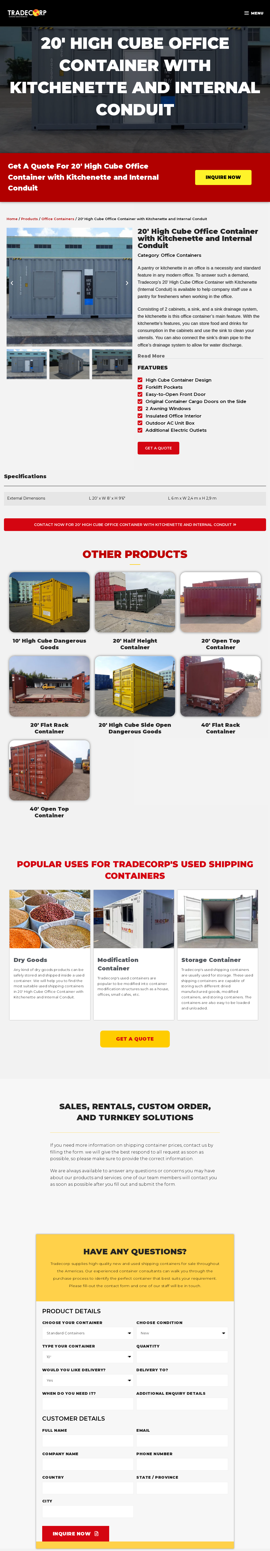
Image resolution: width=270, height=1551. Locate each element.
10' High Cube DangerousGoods (49, 644)
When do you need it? (69, 1393)
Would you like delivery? (74, 1369)
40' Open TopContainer (49, 812)
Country (53, 1477)
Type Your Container (68, 1346)
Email (143, 1430)
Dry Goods (30, 959)
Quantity (148, 1346)
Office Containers (57, 219)
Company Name (60, 1453)
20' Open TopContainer (220, 644)
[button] (12, 287)
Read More (151, 356)
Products (29, 219)
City (47, 1500)
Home (12, 219)
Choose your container (72, 1322)
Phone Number (154, 1453)
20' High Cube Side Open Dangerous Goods (135, 728)
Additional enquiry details (170, 1393)
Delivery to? (152, 1369)
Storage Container (211, 959)
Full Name (54, 1430)
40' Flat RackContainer (220, 728)
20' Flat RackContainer (49, 728)
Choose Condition (159, 1322)
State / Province (157, 1477)
